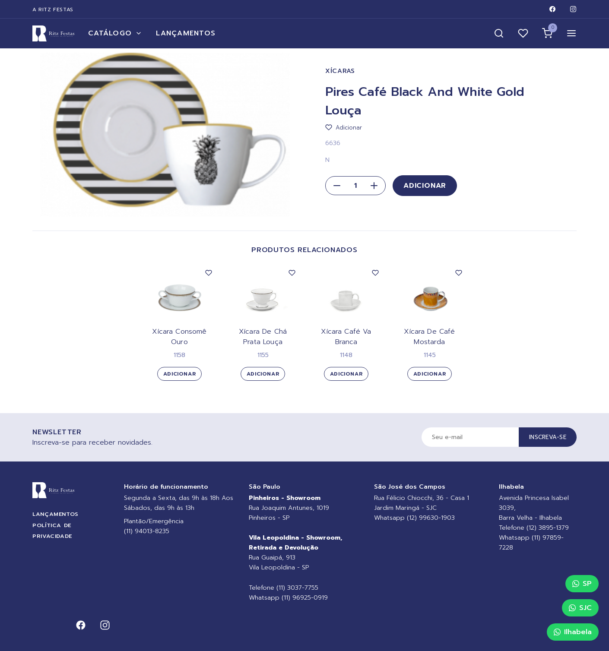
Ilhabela (573, 632)
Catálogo (115, 33)
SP (582, 583)
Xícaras (340, 71)
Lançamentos (186, 33)
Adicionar (424, 185)
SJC (580, 608)
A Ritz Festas (52, 9)
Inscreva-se (547, 437)
